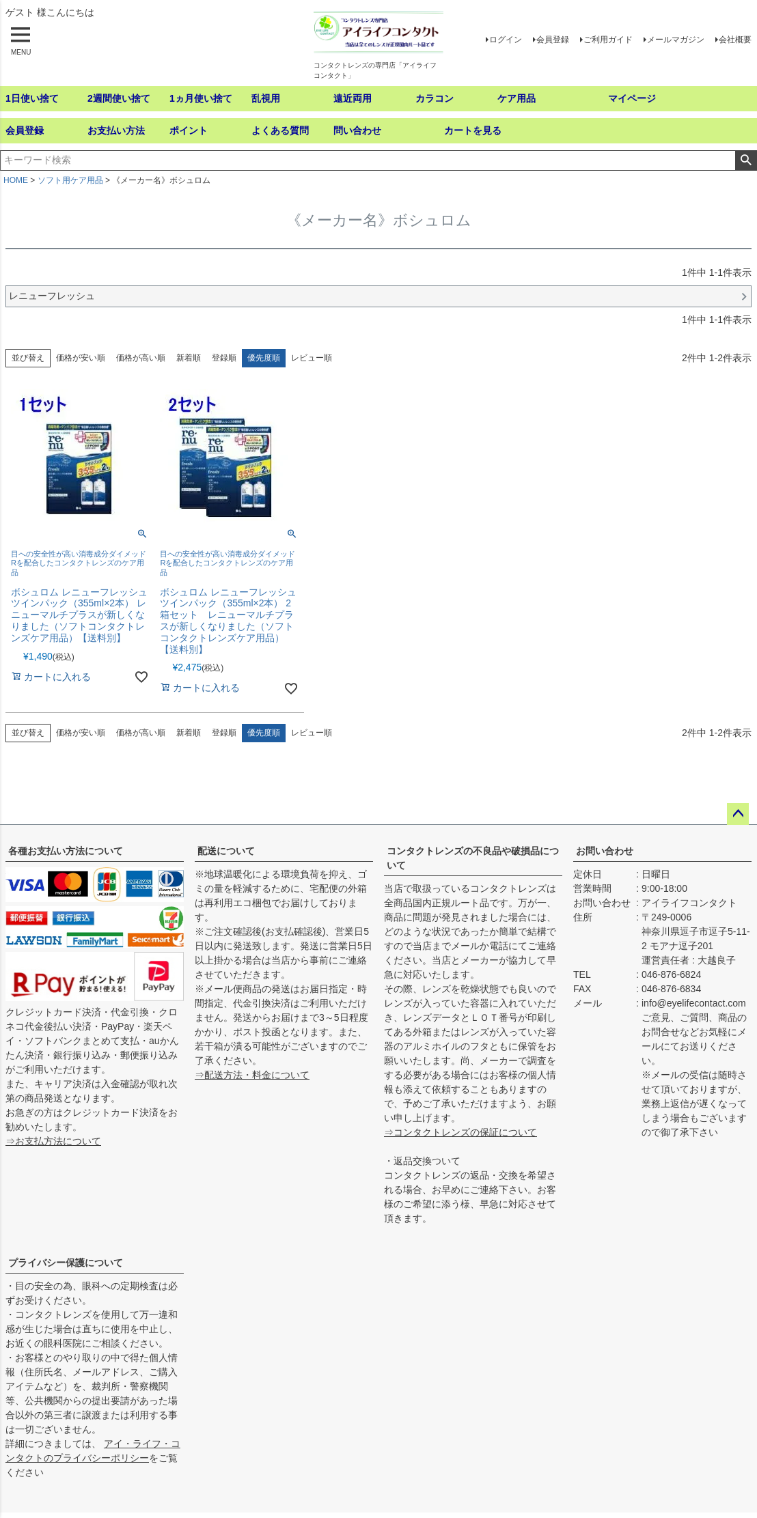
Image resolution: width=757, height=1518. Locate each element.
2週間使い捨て (118, 98)
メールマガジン (675, 39)
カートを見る (472, 130)
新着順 (188, 358)
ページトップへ (738, 814)
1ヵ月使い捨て (200, 98)
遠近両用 (352, 98)
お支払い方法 (116, 130)
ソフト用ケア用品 (70, 180)
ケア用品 (516, 98)
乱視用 (265, 98)
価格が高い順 (140, 358)
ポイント (188, 130)
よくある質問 (280, 130)
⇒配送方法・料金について (252, 1074)
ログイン (505, 39)
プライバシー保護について (65, 1262)
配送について (226, 850)
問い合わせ (357, 130)
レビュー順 (311, 358)
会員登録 (552, 39)
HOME (15, 180)
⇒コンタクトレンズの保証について (460, 1132)
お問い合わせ (604, 850)
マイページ (632, 98)
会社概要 (735, 39)
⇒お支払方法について (53, 1141)
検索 (745, 160)
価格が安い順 (80, 358)
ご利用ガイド (608, 39)
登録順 (224, 358)
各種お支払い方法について (65, 850)
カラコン (434, 98)
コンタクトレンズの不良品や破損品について (473, 858)
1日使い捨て (32, 98)
